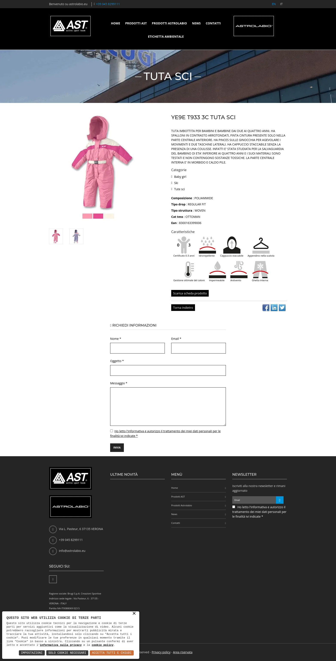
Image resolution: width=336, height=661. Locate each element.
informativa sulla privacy (61, 645)
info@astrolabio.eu (72, 551)
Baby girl (180, 177)
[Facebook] (53, 579)
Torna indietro (183, 308)
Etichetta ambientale (166, 36)
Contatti (213, 23)
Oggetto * (117, 361)
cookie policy (102, 645)
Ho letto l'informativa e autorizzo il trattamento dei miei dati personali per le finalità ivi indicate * (259, 511)
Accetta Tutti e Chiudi (112, 653)
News (196, 23)
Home (115, 23)
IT (281, 4)
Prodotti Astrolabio (169, 23)
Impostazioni (32, 653)
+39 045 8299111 (108, 4)
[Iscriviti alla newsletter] (280, 500)
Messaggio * (118, 383)
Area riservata (182, 652)
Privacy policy (161, 652)
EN (274, 4)
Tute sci (179, 189)
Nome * (115, 339)
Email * (176, 339)
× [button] (134, 613)
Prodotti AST (136, 23)
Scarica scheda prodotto (190, 293)
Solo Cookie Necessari (67, 653)
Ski (176, 183)
